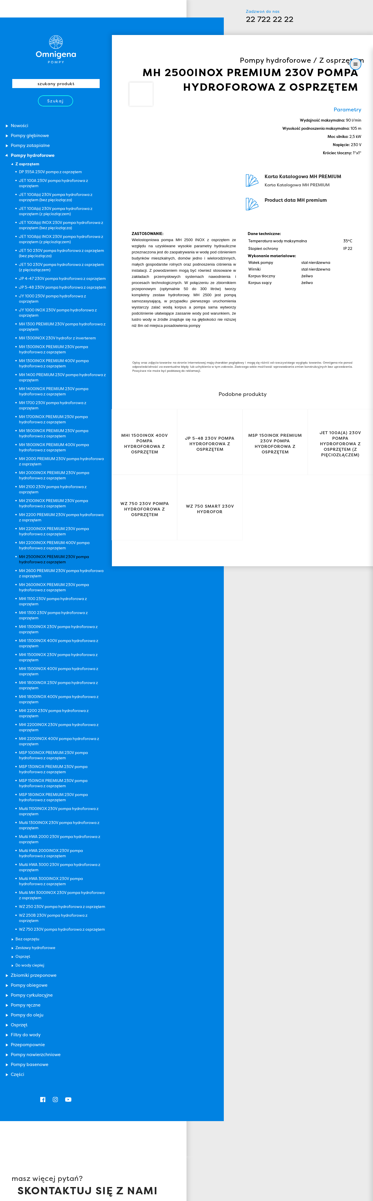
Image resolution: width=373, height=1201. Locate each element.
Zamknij (123, 1194)
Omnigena (279, 1165)
